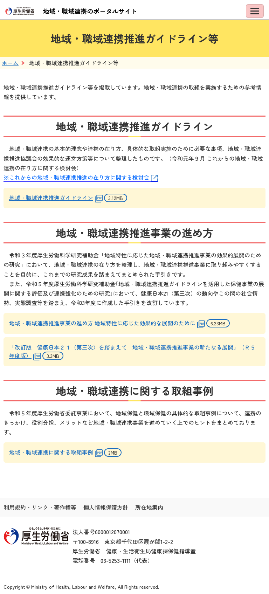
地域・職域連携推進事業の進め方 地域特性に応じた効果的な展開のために (102, 323)
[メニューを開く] (255, 11)
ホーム (10, 62)
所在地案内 (149, 507)
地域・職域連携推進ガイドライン (51, 197)
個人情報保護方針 (105, 507)
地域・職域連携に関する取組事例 (51, 452)
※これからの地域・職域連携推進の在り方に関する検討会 (76, 177)
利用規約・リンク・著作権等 (40, 507)
